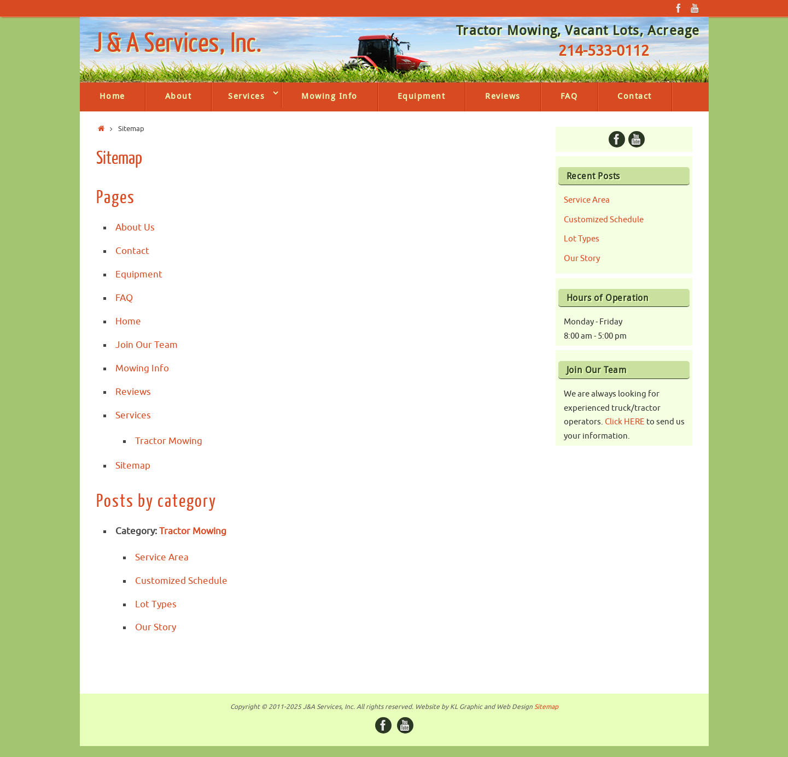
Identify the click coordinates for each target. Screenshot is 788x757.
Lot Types (156, 604)
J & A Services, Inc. (178, 44)
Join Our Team (146, 345)
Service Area (162, 557)
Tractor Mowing (168, 441)
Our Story (155, 627)
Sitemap (132, 465)
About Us (135, 227)
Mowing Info (142, 368)
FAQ (124, 298)
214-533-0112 (603, 51)
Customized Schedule (181, 581)
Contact (132, 251)
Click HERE (625, 422)
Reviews (133, 392)
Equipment (138, 274)
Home (128, 321)
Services (133, 415)
